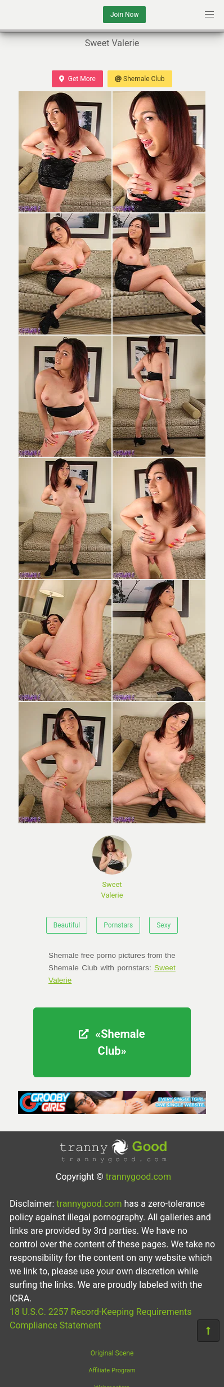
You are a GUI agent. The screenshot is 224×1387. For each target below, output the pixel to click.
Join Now (124, 15)
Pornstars (118, 925)
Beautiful (66, 925)
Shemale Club (140, 79)
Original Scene (112, 1353)
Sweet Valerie (112, 867)
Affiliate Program (112, 1370)
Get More (77, 79)
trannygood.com (138, 1176)
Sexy (163, 925)
